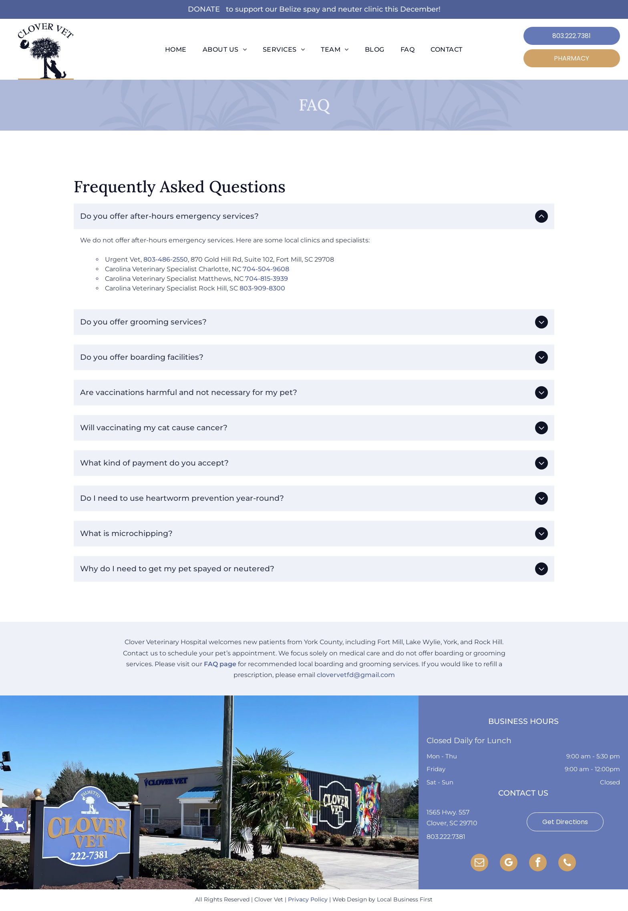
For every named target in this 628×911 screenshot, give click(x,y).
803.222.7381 (446, 836)
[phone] (567, 863)
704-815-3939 (266, 278)
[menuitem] (176, 49)
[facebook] (538, 863)
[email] (479, 863)
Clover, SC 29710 (452, 823)
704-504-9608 (266, 269)
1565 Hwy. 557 (448, 812)
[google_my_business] (508, 863)
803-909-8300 (262, 288)
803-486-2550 (165, 259)
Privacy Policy (308, 899)
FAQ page (220, 664)
